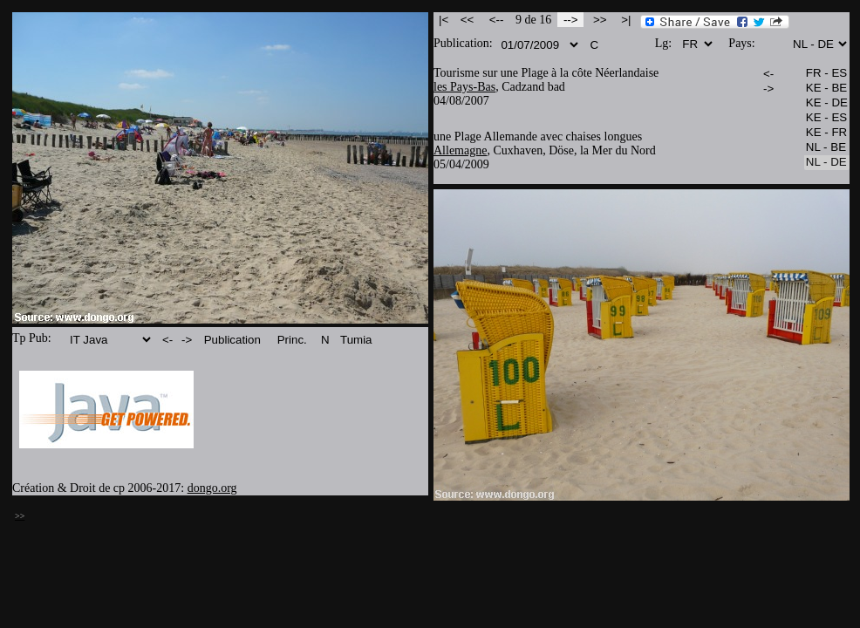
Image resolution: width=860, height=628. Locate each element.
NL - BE (827, 147)
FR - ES (827, 73)
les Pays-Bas (464, 86)
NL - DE (827, 162)
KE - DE (827, 103)
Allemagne (460, 150)
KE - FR (827, 133)
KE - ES (827, 118)
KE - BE (827, 88)
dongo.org (212, 488)
